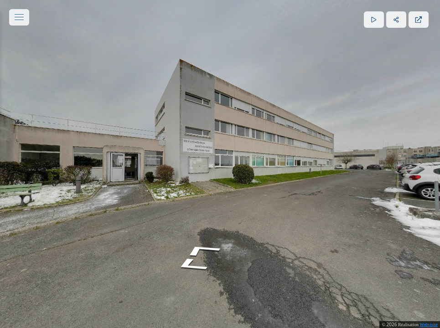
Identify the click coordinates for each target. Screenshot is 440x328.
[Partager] (396, 19)
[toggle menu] (19, 17)
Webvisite (428, 324)
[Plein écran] (419, 19)
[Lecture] (374, 19)
